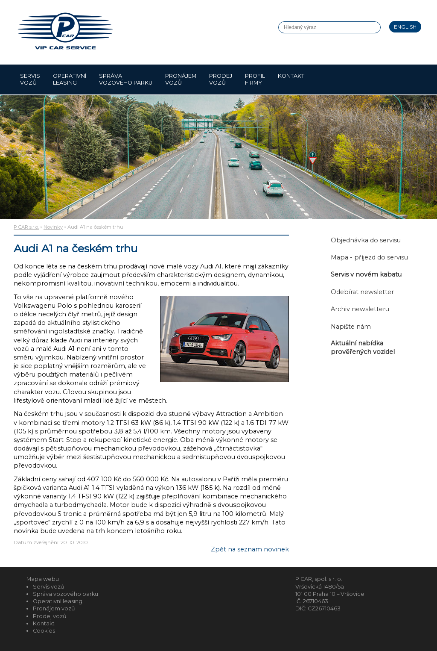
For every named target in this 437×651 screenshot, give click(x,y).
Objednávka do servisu (366, 240)
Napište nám (351, 326)
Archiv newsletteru (360, 309)
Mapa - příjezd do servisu (369, 257)
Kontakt (291, 79)
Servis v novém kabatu (366, 274)
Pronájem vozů (180, 79)
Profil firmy (255, 79)
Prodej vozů (220, 79)
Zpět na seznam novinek (250, 549)
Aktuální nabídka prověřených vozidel (363, 347)
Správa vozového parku (125, 79)
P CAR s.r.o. (26, 227)
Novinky (53, 227)
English (405, 27)
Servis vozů (30, 79)
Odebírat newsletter (362, 292)
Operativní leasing (69, 79)
